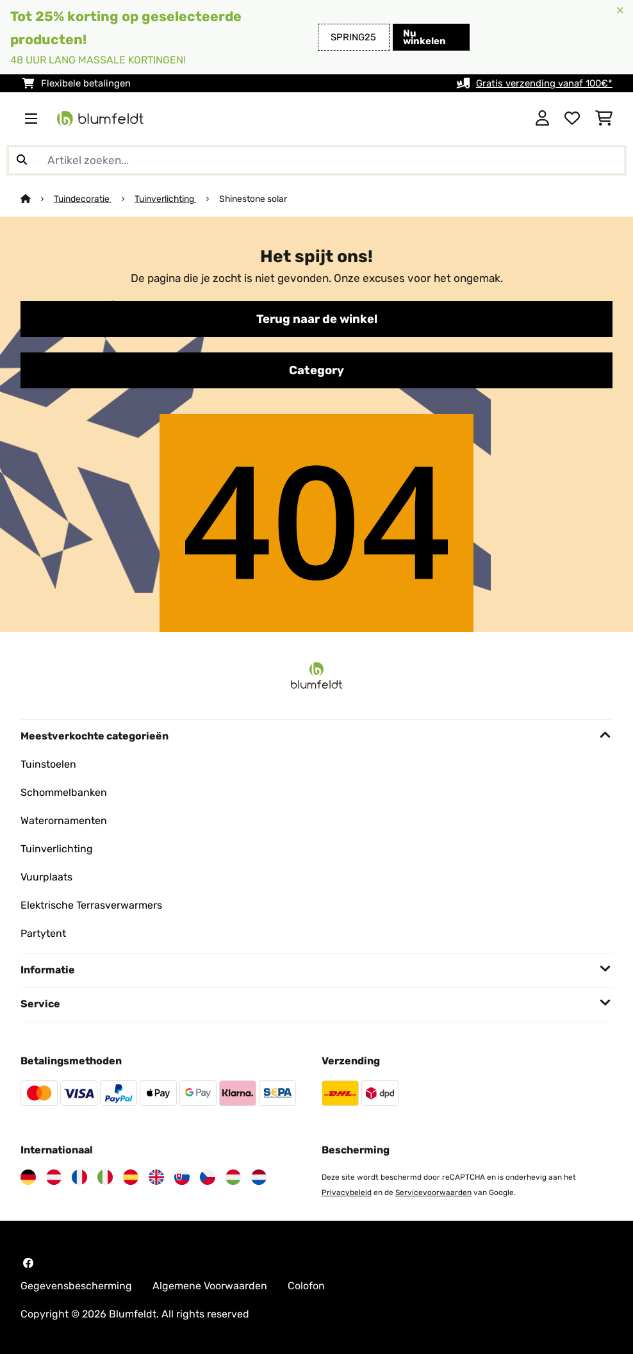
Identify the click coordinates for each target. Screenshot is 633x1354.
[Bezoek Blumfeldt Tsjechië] (207, 1177)
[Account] (542, 118)
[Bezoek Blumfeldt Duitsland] (28, 1177)
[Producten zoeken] (316, 160)
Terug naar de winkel (316, 319)
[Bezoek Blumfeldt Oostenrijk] (54, 1177)
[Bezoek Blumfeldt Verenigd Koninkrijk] (156, 1177)
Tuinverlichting (165, 199)
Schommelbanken (64, 792)
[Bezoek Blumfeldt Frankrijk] (79, 1177)
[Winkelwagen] (603, 118)
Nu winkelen (424, 37)
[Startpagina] (37, 199)
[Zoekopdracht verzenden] (22, 160)
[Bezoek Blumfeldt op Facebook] (28, 1263)
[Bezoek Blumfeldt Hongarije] (233, 1177)
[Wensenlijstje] (572, 118)
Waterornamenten (64, 820)
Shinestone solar (253, 199)
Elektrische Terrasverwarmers (91, 905)
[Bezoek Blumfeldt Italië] (105, 1177)
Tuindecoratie (82, 199)
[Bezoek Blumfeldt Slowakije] (182, 1177)
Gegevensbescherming (76, 1286)
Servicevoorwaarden (433, 1192)
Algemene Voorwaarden (209, 1286)
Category (316, 370)
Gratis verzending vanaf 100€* (544, 83)
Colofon (306, 1286)
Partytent (43, 933)
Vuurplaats (46, 877)
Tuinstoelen (48, 764)
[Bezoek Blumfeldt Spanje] (130, 1177)
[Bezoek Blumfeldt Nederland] (259, 1177)
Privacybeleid (347, 1192)
